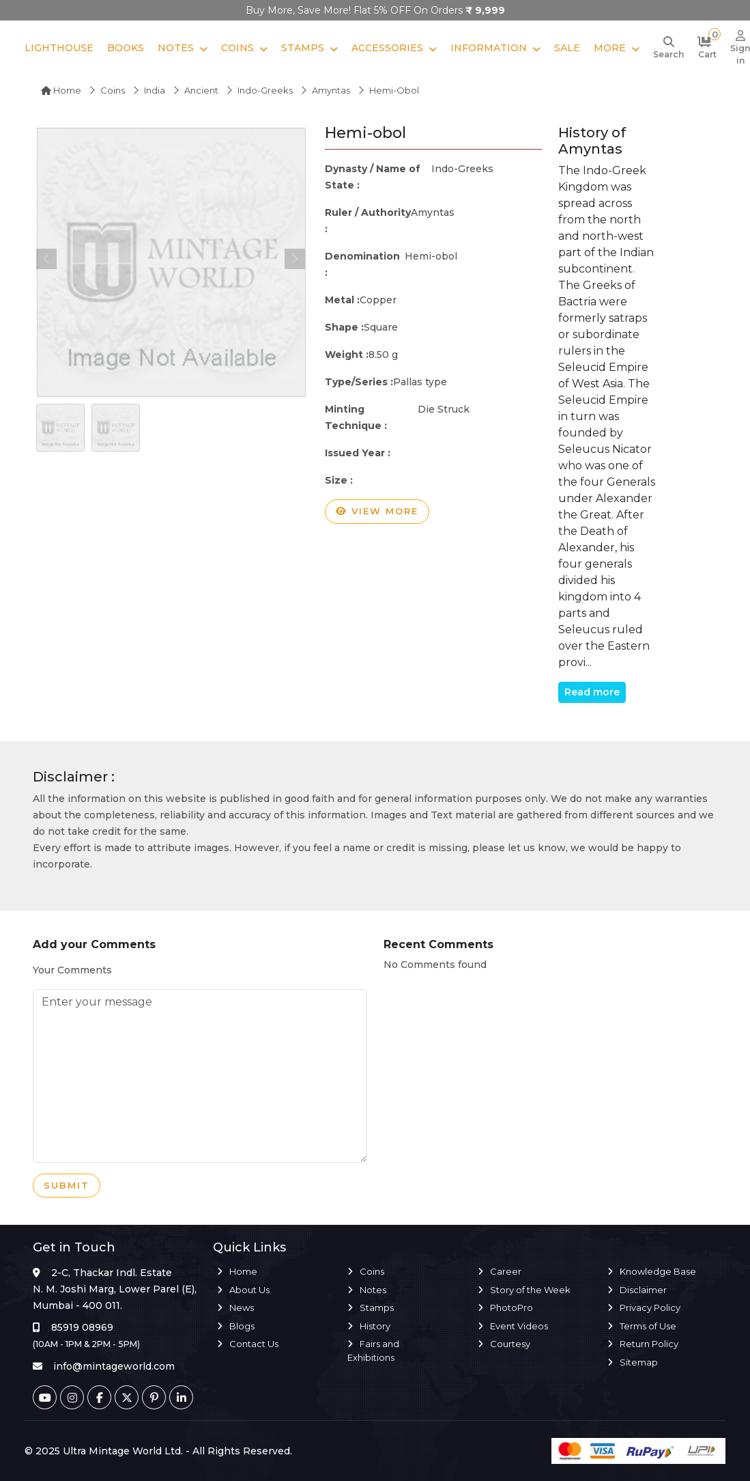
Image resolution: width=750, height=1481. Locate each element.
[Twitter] (127, 1397)
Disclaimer (643, 1289)
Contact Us (253, 1343)
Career (505, 1271)
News (241, 1307)
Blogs (242, 1325)
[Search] (668, 48)
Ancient (201, 90)
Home (61, 90)
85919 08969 (82, 1327)
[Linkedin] (181, 1397)
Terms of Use (648, 1325)
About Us (249, 1289)
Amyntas (331, 90)
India (154, 90)
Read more (592, 692)
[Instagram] (72, 1397)
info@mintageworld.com (114, 1366)
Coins (237, 48)
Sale (567, 48)
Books (125, 48)
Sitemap (639, 1362)
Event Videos (519, 1325)
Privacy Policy (650, 1307)
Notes (176, 48)
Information (488, 48)
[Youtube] (45, 1397)
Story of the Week (530, 1289)
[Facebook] (99, 1397)
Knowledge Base (658, 1271)
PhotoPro (511, 1307)
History (375, 1325)
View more (377, 511)
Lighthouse (59, 48)
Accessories (387, 48)
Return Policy (649, 1343)
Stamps (302, 48)
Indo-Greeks (265, 90)
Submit (66, 1186)
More (610, 48)
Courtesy (510, 1343)
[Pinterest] (154, 1397)
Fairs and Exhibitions (373, 1350)
